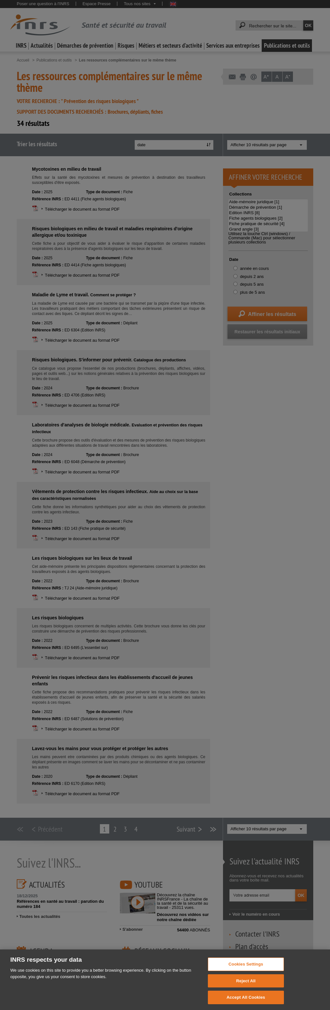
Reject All (246, 985)
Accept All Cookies (246, 1002)
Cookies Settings (245, 969)
